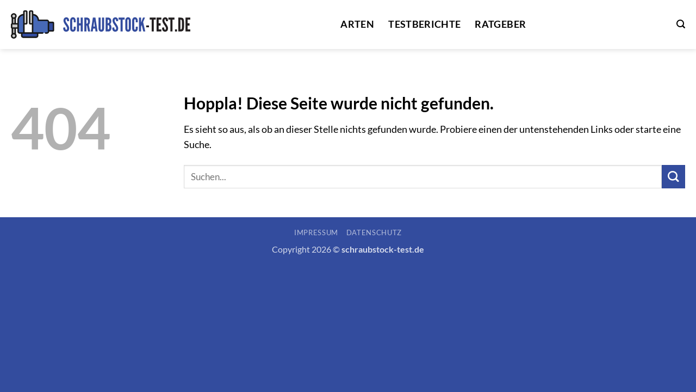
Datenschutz (374, 232)
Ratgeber (500, 24)
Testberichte (424, 24)
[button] (680, 24)
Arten (357, 24)
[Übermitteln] (673, 176)
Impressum (316, 232)
